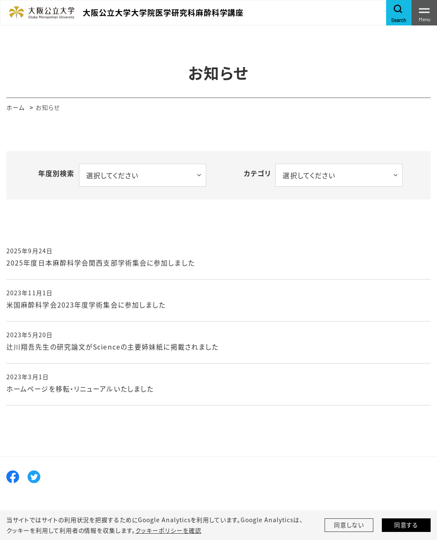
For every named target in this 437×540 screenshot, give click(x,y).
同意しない (349, 525)
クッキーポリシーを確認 (168, 530)
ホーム (15, 107)
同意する (406, 525)
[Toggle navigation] (424, 12)
